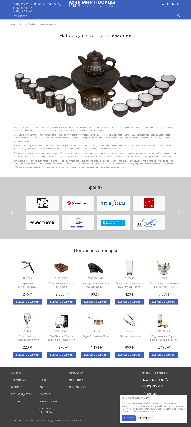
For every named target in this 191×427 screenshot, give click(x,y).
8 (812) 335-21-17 (22, 7)
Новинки (50, 16)
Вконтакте (77, 380)
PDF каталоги (48, 401)
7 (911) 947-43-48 (22, 11)
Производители (87, 16)
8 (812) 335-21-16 (22, 4)
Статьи (132, 16)
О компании (67, 16)
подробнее (145, 418)
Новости (119, 16)
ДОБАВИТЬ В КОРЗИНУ (27, 302)
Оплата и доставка (45, 410)
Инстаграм (77, 387)
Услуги (105, 16)
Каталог (36, 16)
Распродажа (20, 16)
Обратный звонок (47, 4)
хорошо (128, 418)
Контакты (145, 16)
